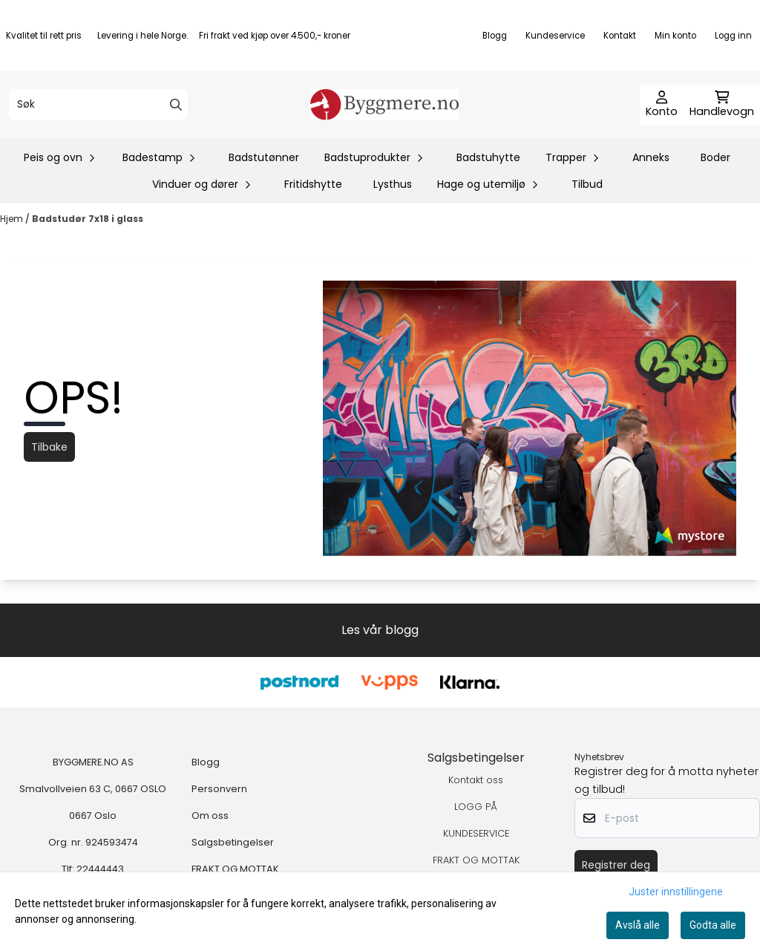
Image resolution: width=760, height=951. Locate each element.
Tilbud (587, 184)
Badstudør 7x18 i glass (87, 218)
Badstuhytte (488, 157)
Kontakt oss (475, 780)
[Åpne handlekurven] (722, 105)
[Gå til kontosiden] (662, 105)
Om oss (210, 815)
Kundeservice (555, 36)
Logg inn (733, 36)
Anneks (650, 157)
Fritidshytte (313, 184)
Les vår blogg (380, 629)
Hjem (12, 218)
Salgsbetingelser (232, 842)
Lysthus (392, 184)
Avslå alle (637, 925)
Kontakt (619, 36)
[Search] (176, 105)
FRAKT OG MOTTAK (235, 869)
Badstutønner (264, 157)
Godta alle (712, 925)
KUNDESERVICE (476, 833)
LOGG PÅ (475, 806)
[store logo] (384, 104)
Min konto (675, 36)
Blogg (494, 36)
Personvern (219, 788)
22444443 (100, 869)
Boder (715, 157)
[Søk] (98, 104)
